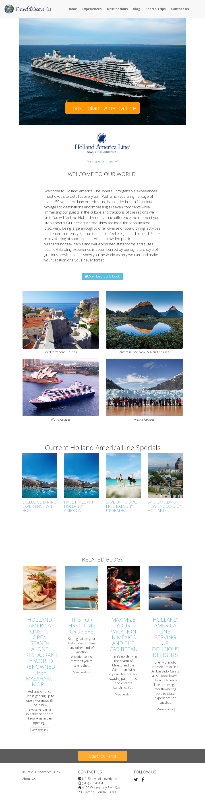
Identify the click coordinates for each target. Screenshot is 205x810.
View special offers (102, 161)
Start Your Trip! (102, 756)
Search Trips (156, 9)
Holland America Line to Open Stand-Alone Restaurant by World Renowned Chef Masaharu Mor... (41, 652)
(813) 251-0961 (92, 783)
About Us (29, 779)
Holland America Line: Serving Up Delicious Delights (165, 637)
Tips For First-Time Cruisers (81, 625)
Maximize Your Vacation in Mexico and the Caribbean (123, 634)
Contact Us (180, 9)
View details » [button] (40, 730)
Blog (136, 9)
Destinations (117, 9)
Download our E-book (102, 276)
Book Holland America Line (102, 108)
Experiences (92, 9)
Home (72, 9)
